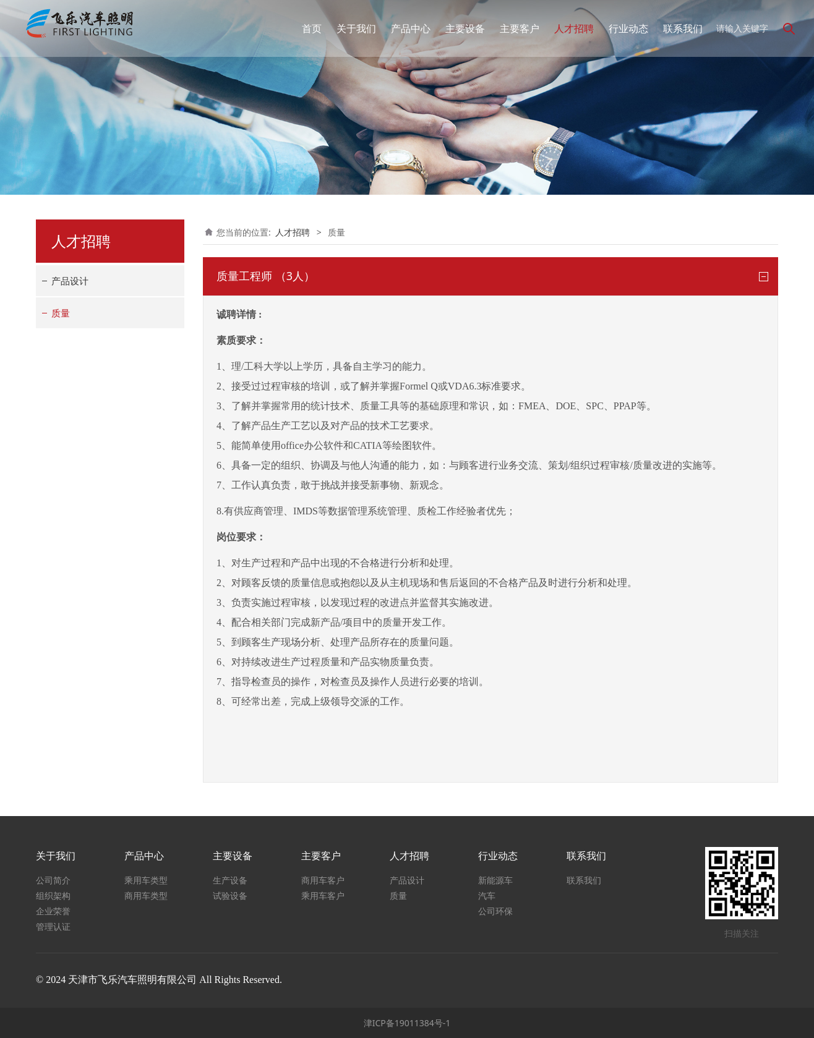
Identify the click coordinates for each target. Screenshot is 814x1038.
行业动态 (621, 28)
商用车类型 (146, 895)
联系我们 (676, 28)
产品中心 (404, 28)
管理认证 (53, 926)
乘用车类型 (146, 880)
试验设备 (230, 895)
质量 (60, 313)
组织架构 (53, 895)
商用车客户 (323, 880)
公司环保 (495, 911)
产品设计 (69, 280)
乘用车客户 (323, 895)
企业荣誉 (53, 911)
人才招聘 (567, 28)
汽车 (486, 895)
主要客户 (513, 28)
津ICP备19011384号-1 (407, 1023)
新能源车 (495, 880)
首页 (305, 28)
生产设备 (230, 880)
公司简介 (53, 880)
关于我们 (349, 28)
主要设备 (458, 28)
